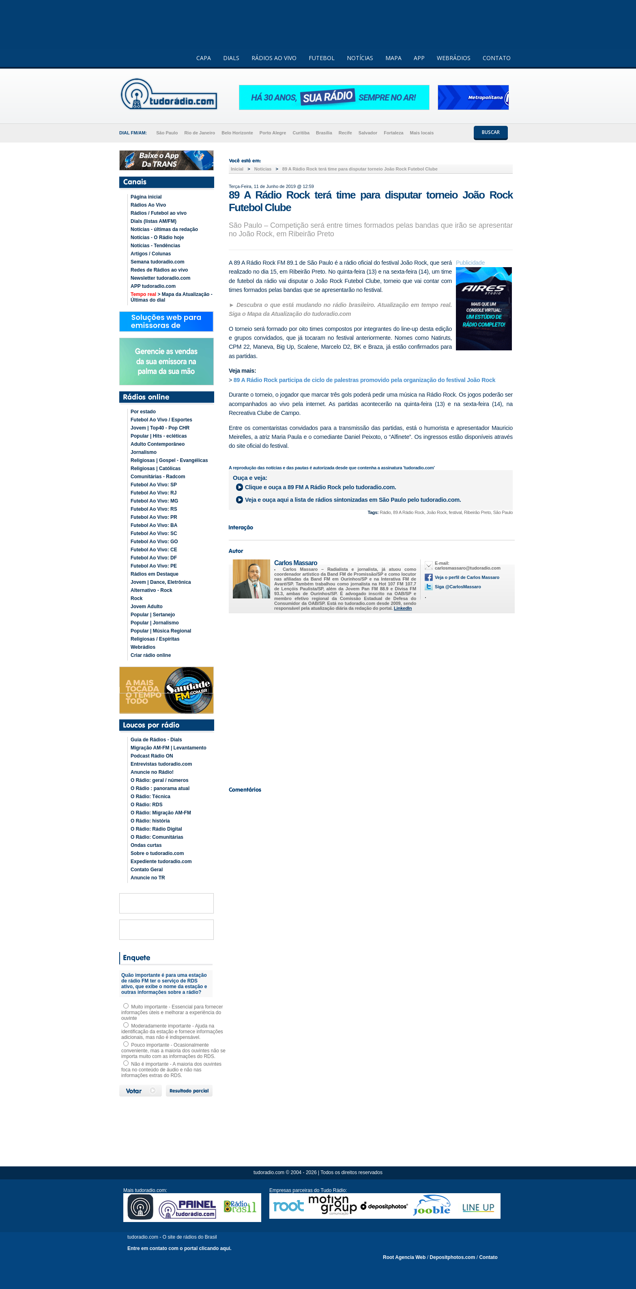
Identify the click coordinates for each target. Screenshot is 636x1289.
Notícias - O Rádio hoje (157, 237)
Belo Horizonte (237, 132)
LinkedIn (403, 608)
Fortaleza (393, 132)
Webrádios (143, 647)
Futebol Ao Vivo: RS (154, 509)
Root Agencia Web (404, 1257)
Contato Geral (147, 869)
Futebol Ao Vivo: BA (154, 525)
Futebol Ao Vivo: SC (154, 533)
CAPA (203, 58)
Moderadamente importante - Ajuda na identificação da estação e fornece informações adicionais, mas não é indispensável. (172, 1031)
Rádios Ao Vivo (148, 205)
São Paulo (167, 132)
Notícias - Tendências (155, 245)
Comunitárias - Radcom (158, 476)
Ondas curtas (146, 845)
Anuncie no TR (148, 878)
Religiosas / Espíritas (155, 639)
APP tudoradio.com (153, 286)
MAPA (393, 58)
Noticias (263, 168)
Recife (345, 132)
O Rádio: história (150, 821)
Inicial (237, 168)
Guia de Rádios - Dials (156, 740)
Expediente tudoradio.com (161, 861)
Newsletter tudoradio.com (160, 278)
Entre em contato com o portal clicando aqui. (179, 1248)
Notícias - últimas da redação (164, 229)
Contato (488, 1257)
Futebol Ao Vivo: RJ (153, 493)
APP (419, 58)
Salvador (368, 132)
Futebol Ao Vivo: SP (154, 485)
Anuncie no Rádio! (152, 772)
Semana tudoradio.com (158, 262)
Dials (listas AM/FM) (153, 221)
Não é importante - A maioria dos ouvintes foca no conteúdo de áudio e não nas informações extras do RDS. (171, 1069)
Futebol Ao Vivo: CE (154, 550)
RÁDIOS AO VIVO (274, 58)
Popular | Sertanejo (153, 615)
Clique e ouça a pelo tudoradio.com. (320, 487)
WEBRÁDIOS (454, 58)
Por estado (143, 412)
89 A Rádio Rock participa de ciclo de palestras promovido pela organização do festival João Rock (364, 380)
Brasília (324, 132)
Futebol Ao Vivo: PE (154, 566)
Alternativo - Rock (151, 590)
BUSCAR (491, 132)
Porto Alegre (273, 132)
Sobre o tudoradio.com (157, 853)
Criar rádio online (151, 655)
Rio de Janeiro (199, 132)
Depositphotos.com (452, 1257)
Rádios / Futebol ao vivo (159, 213)
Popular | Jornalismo (155, 623)
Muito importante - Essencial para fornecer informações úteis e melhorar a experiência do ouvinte (172, 1012)
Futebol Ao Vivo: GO (154, 541)
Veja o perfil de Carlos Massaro (467, 577)
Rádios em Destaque (154, 574)
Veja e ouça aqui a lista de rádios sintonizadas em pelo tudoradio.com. (353, 500)
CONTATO (497, 58)
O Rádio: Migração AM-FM (161, 813)
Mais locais (422, 132)
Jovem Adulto (147, 606)
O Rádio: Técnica (150, 796)
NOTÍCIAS (360, 58)
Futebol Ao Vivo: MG (154, 501)
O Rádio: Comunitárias (157, 837)
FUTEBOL (322, 58)
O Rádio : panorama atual (160, 788)
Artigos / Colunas (151, 254)
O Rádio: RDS (147, 805)
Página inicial (146, 197)
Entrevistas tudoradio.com (161, 764)
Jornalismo (144, 452)
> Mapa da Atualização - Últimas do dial (172, 297)
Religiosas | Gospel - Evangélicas (169, 460)
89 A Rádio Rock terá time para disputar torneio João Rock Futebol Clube (360, 168)
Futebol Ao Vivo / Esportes (161, 420)
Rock (136, 598)
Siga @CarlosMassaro (458, 586)
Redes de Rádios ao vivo (159, 270)
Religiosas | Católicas (155, 468)
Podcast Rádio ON (152, 756)
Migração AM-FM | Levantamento (168, 748)
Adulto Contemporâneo (158, 444)
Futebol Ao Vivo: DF (154, 558)
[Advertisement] (371, 697)
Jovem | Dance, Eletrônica (161, 582)
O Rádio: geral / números (160, 780)
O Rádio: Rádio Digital (156, 829)
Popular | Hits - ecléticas (159, 436)
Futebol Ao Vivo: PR (154, 517)
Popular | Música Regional (161, 631)
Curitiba (300, 132)
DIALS (231, 58)
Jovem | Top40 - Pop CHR (160, 428)
